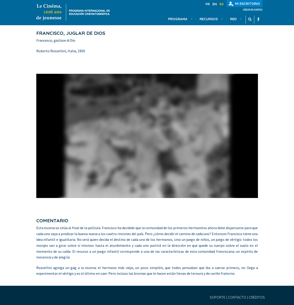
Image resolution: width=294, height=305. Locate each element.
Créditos (257, 297)
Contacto (237, 297)
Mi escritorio (244, 3)
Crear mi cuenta (253, 9)
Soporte (218, 297)
